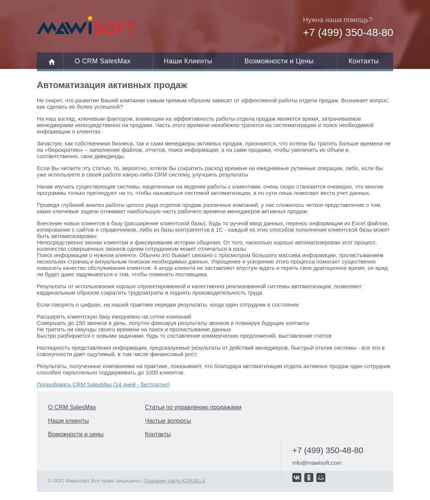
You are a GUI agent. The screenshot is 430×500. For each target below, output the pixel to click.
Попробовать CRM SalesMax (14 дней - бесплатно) (103, 384)
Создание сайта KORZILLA (175, 481)
